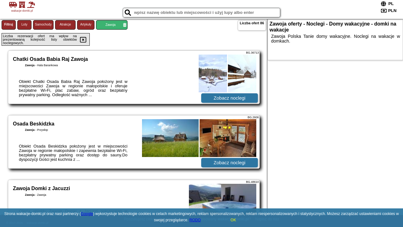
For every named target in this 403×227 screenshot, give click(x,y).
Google (87, 214)
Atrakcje (65, 24)
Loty (24, 24)
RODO (195, 220)
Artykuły (86, 24)
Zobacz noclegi (230, 98)
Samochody (43, 24)
